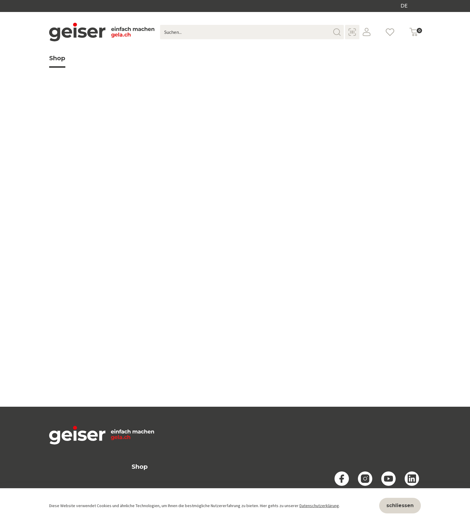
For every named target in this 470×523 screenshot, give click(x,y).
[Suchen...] (252, 32)
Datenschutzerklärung (319, 505)
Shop (57, 61)
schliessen (400, 505)
